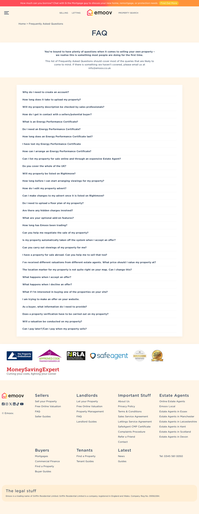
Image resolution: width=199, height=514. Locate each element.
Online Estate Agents (172, 401)
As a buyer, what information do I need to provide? (54, 306)
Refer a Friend (126, 436)
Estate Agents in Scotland (175, 431)
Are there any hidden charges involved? (47, 210)
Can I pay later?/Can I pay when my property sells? (54, 328)
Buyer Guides (43, 471)
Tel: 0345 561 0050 (171, 456)
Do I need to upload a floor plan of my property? (53, 203)
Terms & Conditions (130, 411)
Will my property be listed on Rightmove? (49, 173)
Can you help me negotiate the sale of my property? (55, 232)
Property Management (90, 411)
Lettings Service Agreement (135, 421)
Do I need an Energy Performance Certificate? (51, 129)
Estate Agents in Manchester (176, 416)
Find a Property (44, 466)
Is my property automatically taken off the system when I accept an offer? (69, 240)
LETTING (76, 13)
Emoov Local (167, 406)
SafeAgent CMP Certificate (134, 426)
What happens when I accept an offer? (46, 277)
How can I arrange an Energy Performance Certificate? (56, 151)
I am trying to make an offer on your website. (50, 299)
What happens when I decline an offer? (47, 284)
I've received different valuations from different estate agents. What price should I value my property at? (89, 262)
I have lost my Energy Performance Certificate (51, 144)
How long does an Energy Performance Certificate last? (57, 136)
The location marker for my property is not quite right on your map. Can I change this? (77, 269)
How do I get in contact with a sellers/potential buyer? (57, 114)
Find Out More (169, 3)
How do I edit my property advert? (44, 188)
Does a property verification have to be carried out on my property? (65, 314)
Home (22, 23)
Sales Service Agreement (133, 416)
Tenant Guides (85, 461)
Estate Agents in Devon (173, 436)
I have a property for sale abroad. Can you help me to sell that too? (64, 254)
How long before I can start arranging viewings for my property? (63, 181)
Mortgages (41, 456)
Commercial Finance (47, 461)
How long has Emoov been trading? (44, 225)
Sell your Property (46, 401)
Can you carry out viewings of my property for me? (54, 247)
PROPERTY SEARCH (128, 13)
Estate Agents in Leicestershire (178, 421)
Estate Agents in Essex (173, 411)
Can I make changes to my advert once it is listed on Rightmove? (63, 195)
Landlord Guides (86, 421)
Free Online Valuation (48, 406)
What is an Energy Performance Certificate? (50, 121)
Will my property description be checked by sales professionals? (63, 107)
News (121, 456)
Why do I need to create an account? (45, 92)
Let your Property (87, 401)
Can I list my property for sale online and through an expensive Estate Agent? (71, 158)
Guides (122, 461)
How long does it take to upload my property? (51, 99)
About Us (124, 401)
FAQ (37, 411)
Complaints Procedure (131, 431)
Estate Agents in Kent (172, 426)
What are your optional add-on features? (48, 218)
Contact (123, 442)
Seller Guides (43, 416)
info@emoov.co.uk (99, 68)
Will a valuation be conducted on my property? (52, 321)
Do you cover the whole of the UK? (44, 166)
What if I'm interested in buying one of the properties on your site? (65, 292)
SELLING (63, 13)
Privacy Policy (126, 406)
